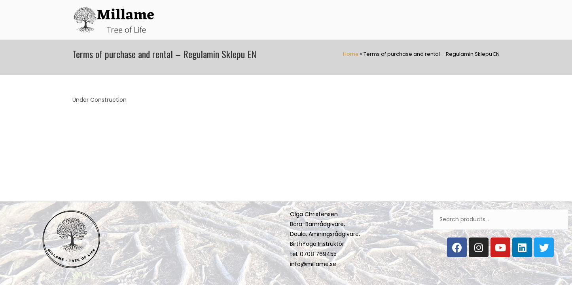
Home (351, 54)
